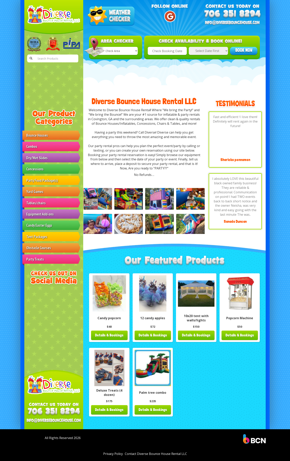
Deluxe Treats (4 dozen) (109, 392)
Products (34, 81)
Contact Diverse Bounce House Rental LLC (48, 95)
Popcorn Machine (239, 318)
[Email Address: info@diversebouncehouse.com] (53, 420)
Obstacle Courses (38, 247)
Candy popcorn (109, 318)
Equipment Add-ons (40, 214)
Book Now (243, 50)
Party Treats (35, 259)
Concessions (35, 168)
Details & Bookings (109, 335)
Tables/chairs (36, 202)
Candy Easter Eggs (39, 225)
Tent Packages (36, 236)
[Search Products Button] (31, 58)
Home (32, 69)
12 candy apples (152, 318)
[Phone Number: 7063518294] (53, 411)
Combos (31, 146)
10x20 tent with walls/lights (196, 318)
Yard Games (34, 191)
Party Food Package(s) (42, 180)
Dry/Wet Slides (37, 157)
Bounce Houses (37, 135)
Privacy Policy (113, 454)
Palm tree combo (152, 392)
